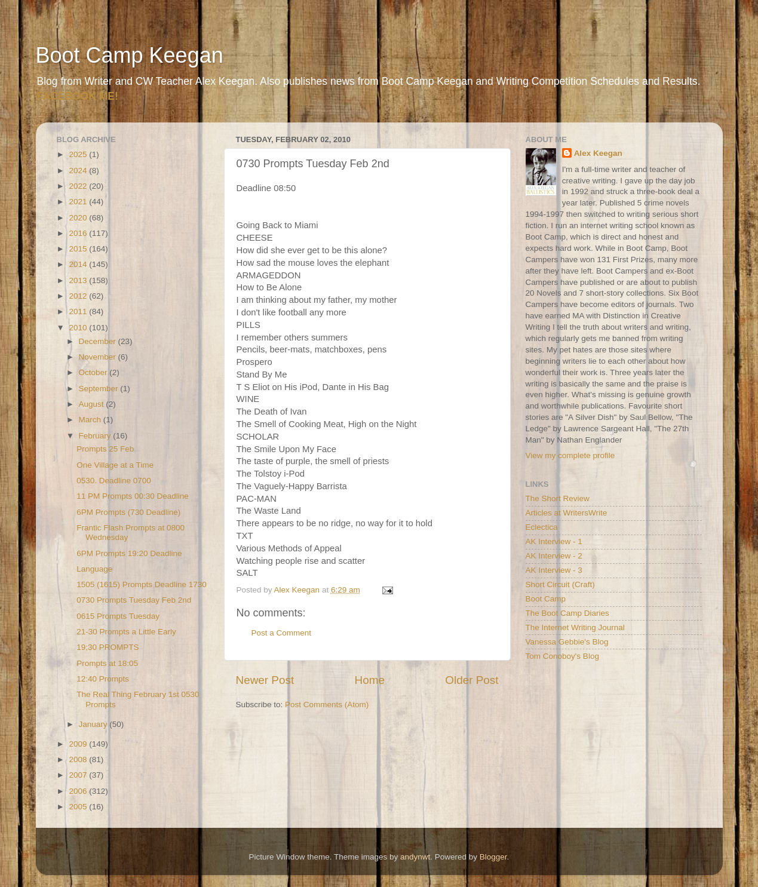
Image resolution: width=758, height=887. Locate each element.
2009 (79, 743)
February (96, 435)
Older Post (471, 680)
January (94, 724)
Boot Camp (546, 598)
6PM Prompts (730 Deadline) (128, 512)
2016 (79, 233)
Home (370, 680)
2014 (79, 264)
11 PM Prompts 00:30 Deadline (132, 496)
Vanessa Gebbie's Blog (567, 641)
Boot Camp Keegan (129, 55)
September (100, 388)
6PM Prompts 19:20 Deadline (129, 553)
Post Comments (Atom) (327, 704)
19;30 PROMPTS (107, 647)
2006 (79, 791)
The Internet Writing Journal (575, 627)
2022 (79, 186)
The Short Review (558, 498)
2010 (79, 327)
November (98, 356)
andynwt (415, 856)
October (94, 372)
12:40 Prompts (102, 678)
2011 (79, 311)
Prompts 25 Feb (105, 448)
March (91, 419)
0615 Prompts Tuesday (117, 616)
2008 (79, 759)
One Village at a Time (115, 465)
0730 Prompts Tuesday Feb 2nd (133, 600)
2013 (79, 280)
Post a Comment (281, 632)
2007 (79, 775)
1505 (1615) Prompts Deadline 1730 (141, 584)
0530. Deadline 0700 (113, 480)
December (98, 341)
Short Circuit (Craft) (560, 584)
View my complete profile (570, 455)
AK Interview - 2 (554, 555)
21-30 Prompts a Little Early (126, 631)
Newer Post (265, 680)
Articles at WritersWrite (566, 512)
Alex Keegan (598, 153)
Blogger (493, 856)
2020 (79, 217)
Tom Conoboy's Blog (562, 656)
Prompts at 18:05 (107, 663)
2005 (79, 806)
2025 (79, 154)
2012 (79, 295)
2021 (79, 201)
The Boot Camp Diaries (567, 613)
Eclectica (542, 527)
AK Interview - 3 (554, 570)
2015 (79, 248)
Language (94, 568)
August (92, 404)
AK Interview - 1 (554, 541)
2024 (79, 170)
